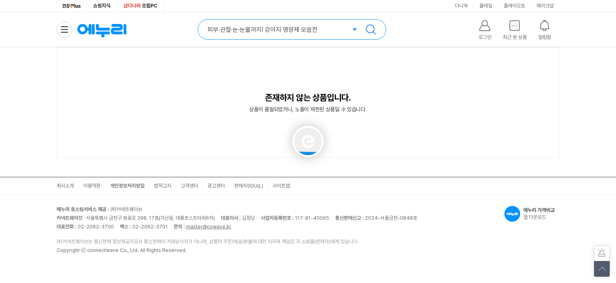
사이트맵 (281, 186)
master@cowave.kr (208, 227)
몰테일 (485, 6)
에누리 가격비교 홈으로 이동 (101, 29)
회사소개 (65, 186)
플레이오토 (514, 6)
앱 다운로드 (531, 214)
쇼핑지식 (101, 6)
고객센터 (189, 186)
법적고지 (162, 186)
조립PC (140, 6)
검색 (371, 29)
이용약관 (92, 186)
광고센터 (216, 186)
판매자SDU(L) (248, 186)
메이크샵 (545, 6)
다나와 (461, 6)
